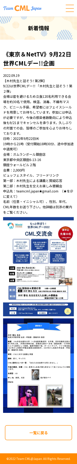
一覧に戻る (38, 432)
